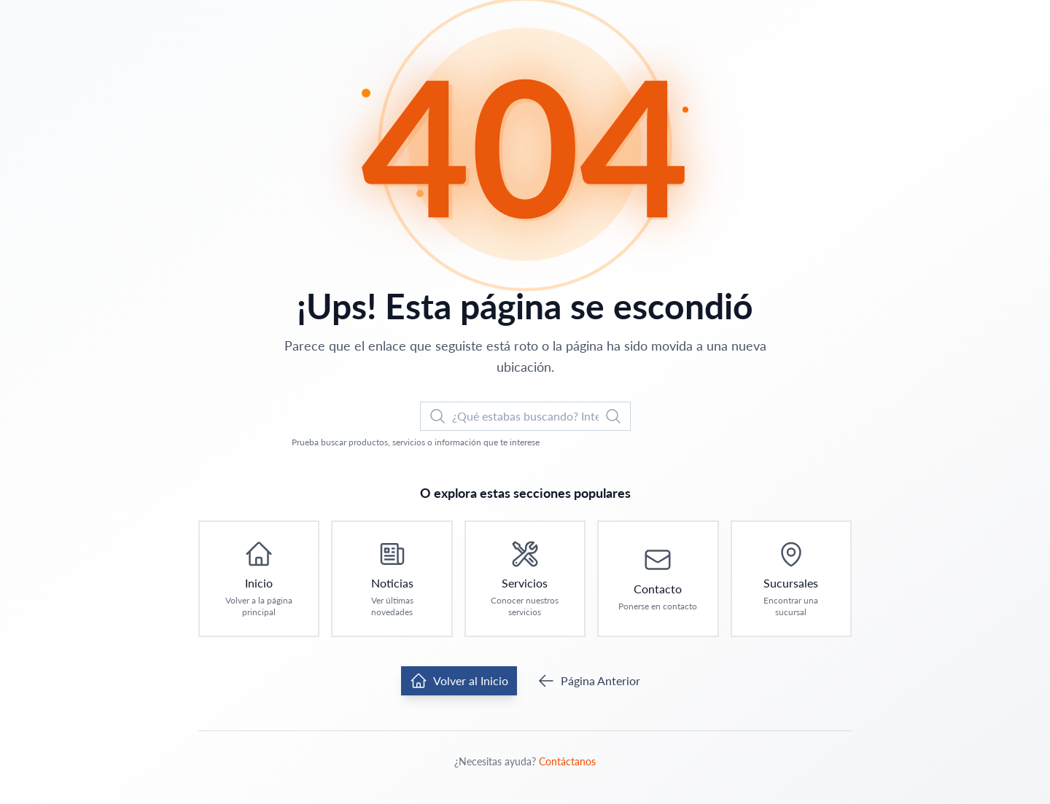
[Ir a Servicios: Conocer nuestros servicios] (525, 578)
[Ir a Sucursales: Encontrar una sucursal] (791, 578)
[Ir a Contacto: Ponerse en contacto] (657, 578)
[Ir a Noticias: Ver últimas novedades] (391, 578)
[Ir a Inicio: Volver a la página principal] (258, 578)
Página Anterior (588, 681)
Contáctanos (567, 761)
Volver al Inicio (459, 681)
